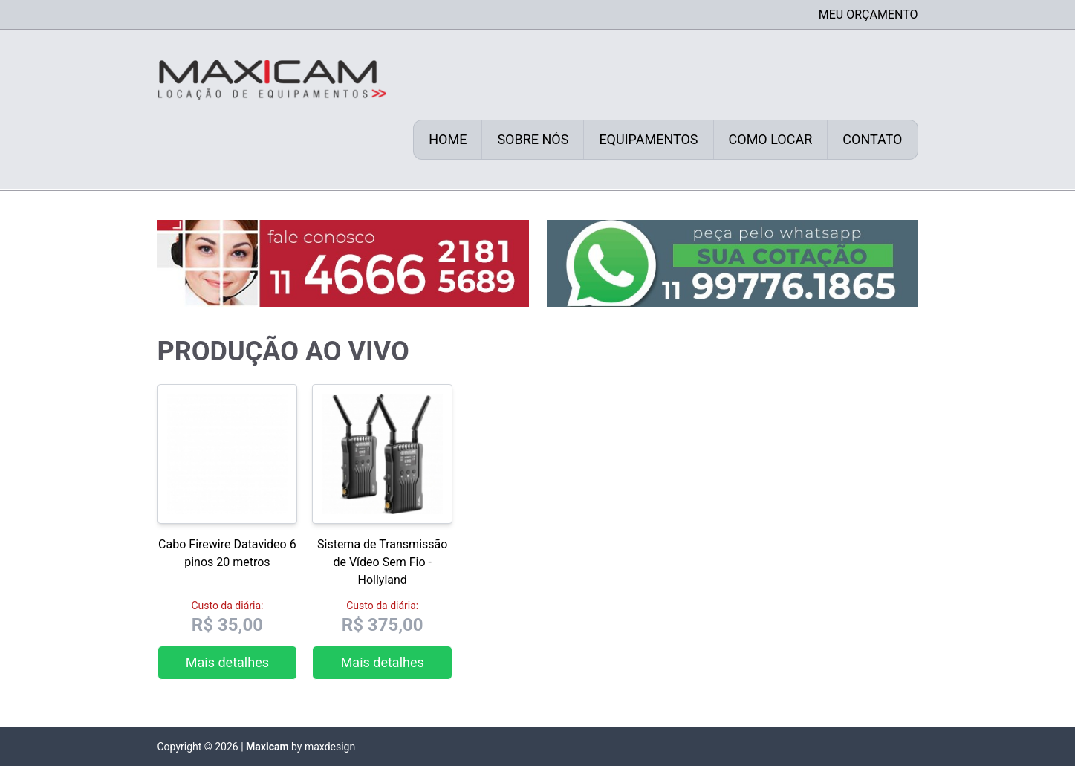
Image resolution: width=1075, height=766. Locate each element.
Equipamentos (648, 139)
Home (448, 139)
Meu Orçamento (868, 14)
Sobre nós (532, 139)
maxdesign (330, 747)
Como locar (771, 139)
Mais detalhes (227, 662)
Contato (872, 139)
